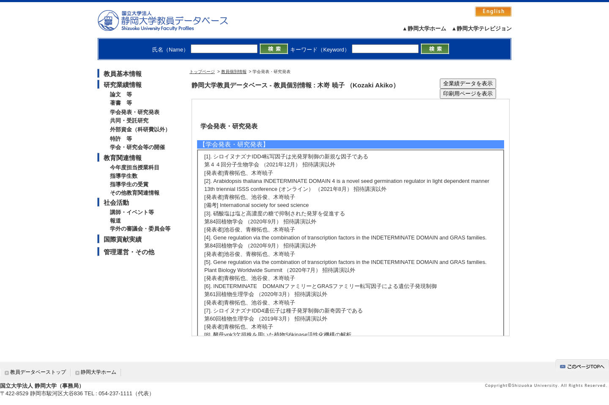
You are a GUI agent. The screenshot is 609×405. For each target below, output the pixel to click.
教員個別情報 (234, 71)
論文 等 (121, 94)
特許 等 (121, 139)
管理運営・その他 (129, 252)
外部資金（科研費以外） (140, 129)
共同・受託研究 (129, 120)
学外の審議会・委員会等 (140, 229)
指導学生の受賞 (129, 184)
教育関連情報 (123, 157)
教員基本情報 (123, 73)
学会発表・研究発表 (134, 112)
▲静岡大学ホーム (424, 28)
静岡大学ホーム (98, 372)
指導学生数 (123, 176)
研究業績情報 (123, 84)
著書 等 (121, 103)
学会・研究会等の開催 (137, 147)
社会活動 (116, 202)
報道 (115, 220)
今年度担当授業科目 (134, 167)
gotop (582, 365)
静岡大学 (171, 20)
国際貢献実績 (123, 239)
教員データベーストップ (38, 372)
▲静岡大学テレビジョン (481, 28)
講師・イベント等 (132, 212)
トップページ (202, 71)
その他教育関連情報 (134, 193)
